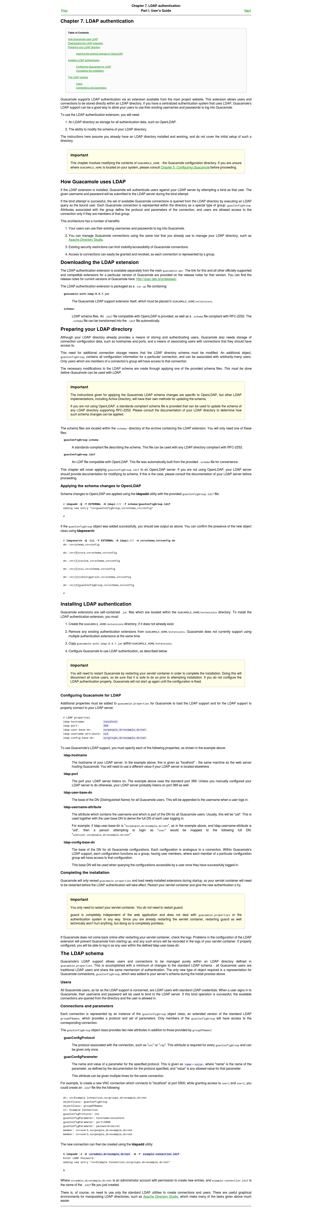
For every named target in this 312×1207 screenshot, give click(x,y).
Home (156, 1201)
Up (156, 1196)
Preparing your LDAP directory (84, 47)
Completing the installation (90, 71)
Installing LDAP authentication (84, 60)
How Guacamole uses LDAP (83, 39)
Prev (64, 10)
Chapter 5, (185, 167)
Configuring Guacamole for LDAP (93, 67)
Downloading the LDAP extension (85, 43)
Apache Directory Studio (86, 238)
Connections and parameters (91, 88)
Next (247, 10)
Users (79, 84)
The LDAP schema (78, 77)
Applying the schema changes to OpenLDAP (99, 54)
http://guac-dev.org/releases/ (156, 277)
